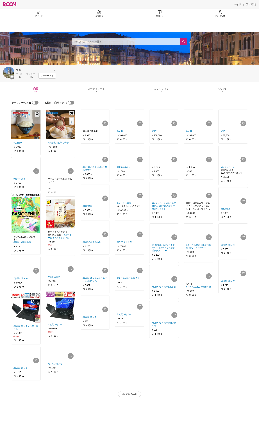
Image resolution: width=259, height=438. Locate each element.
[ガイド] (237, 4)
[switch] (35, 103)
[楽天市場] (251, 4)
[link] (25, 124)
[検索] (183, 41)
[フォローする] (47, 76)
